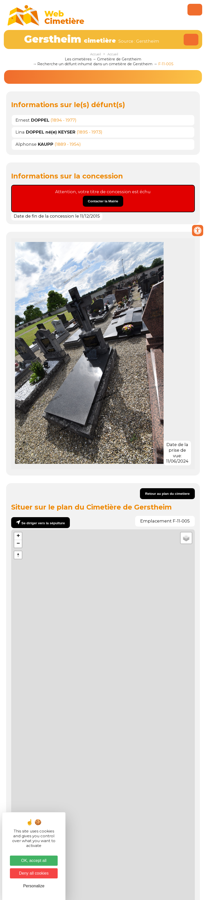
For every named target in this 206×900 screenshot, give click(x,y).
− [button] (18, 544)
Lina (45, 132)
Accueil (95, 54)
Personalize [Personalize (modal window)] (33, 886)
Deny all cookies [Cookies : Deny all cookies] (34, 873)
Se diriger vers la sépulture (43, 523)
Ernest (32, 120)
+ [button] (18, 536)
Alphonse (34, 144)
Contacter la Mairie (103, 201)
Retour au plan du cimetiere (167, 494)
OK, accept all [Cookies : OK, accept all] (33, 860)
